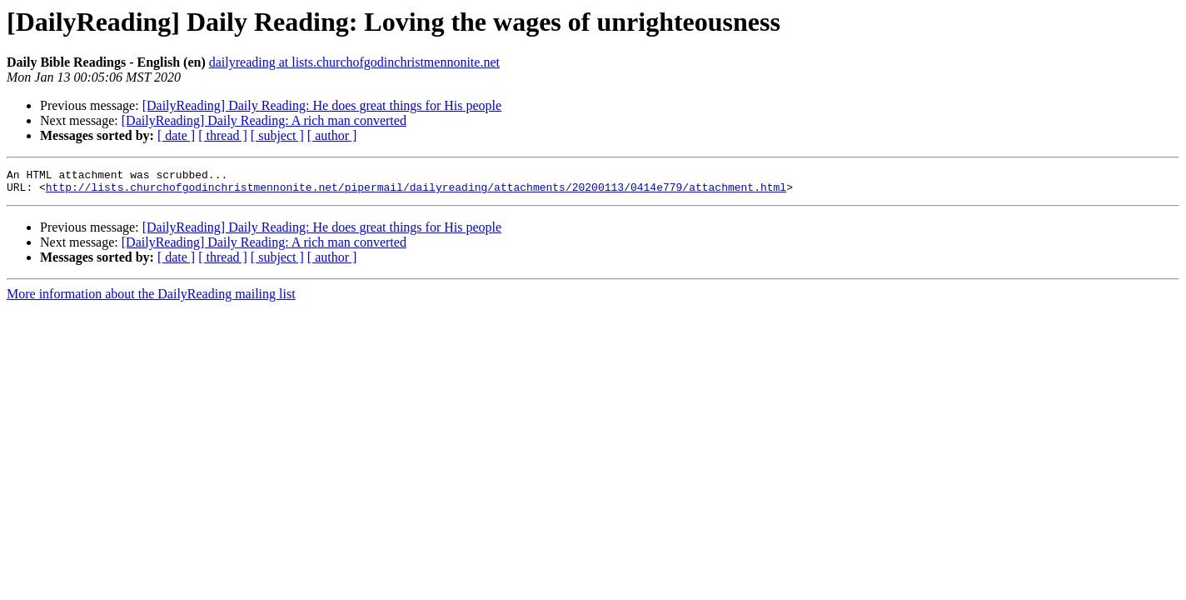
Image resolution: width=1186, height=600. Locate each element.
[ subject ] (277, 135)
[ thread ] (222, 135)
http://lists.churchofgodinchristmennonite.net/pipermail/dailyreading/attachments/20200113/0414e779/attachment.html (416, 191)
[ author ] (332, 135)
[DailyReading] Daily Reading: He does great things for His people (321, 105)
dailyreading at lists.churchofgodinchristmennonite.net (354, 62)
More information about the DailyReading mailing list (151, 299)
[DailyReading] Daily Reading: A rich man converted (264, 120)
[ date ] (176, 135)
